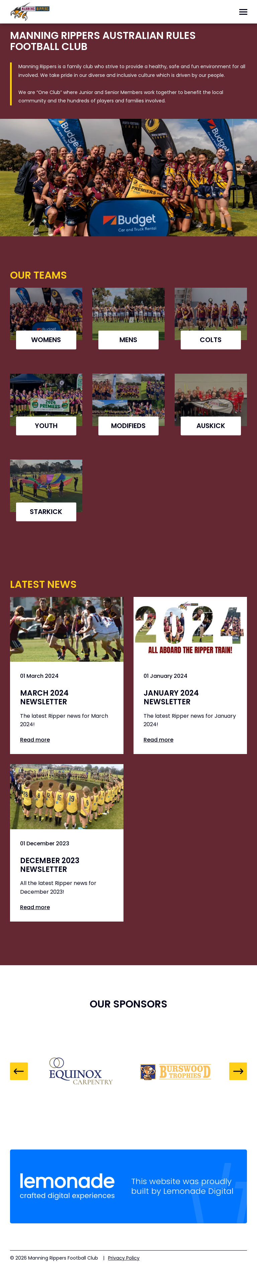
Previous (19, 1071)
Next (238, 1071)
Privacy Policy (124, 1258)
